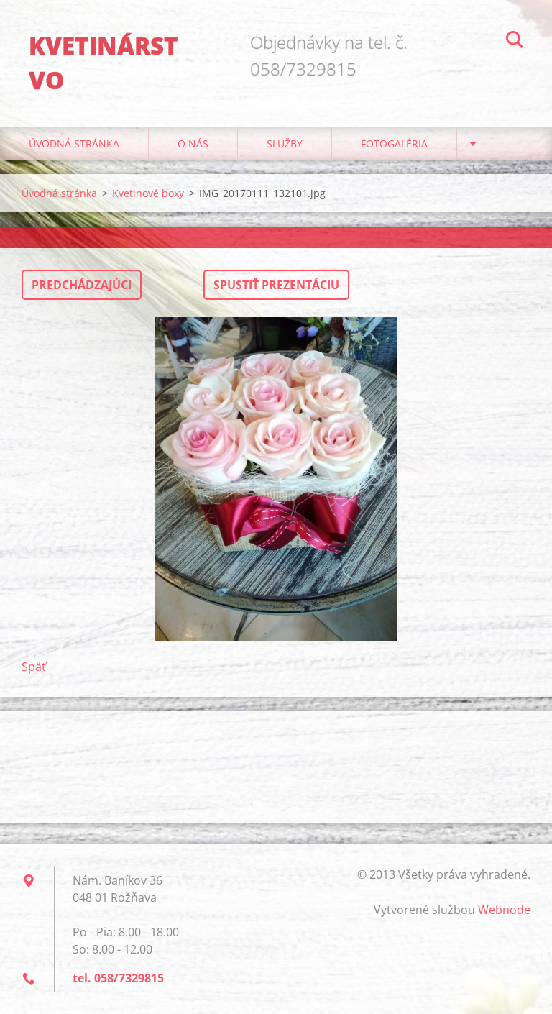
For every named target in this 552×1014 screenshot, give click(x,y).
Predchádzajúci (82, 285)
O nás (193, 143)
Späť (34, 667)
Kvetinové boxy (148, 193)
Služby (285, 143)
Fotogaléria (394, 143)
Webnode (504, 910)
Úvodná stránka (74, 143)
